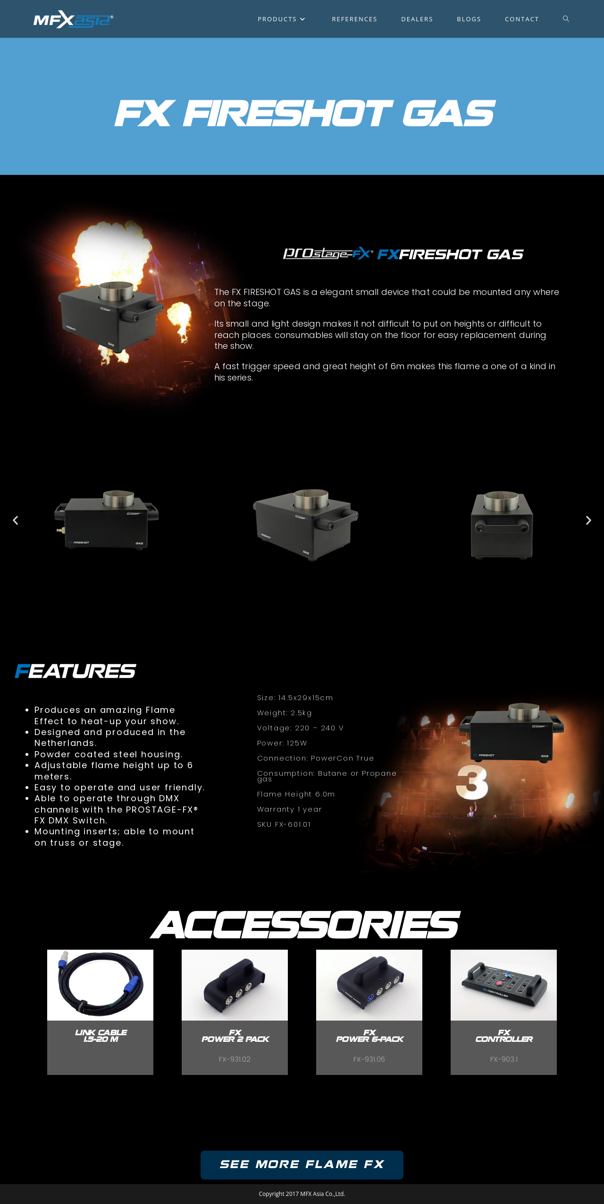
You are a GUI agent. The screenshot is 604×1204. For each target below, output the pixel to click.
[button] (15, 520)
